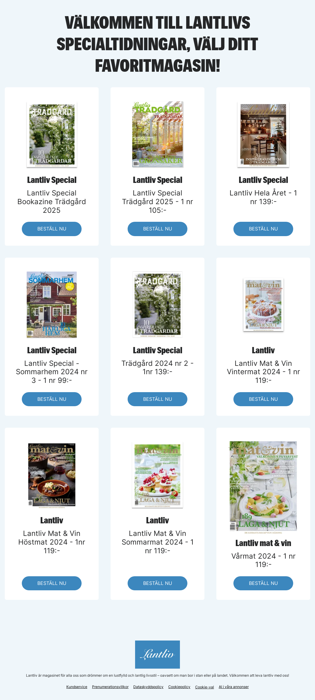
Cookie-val (204, 687)
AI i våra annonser (234, 686)
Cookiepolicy (179, 686)
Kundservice (76, 686)
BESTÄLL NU (51, 229)
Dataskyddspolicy (148, 686)
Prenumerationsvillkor (110, 686)
